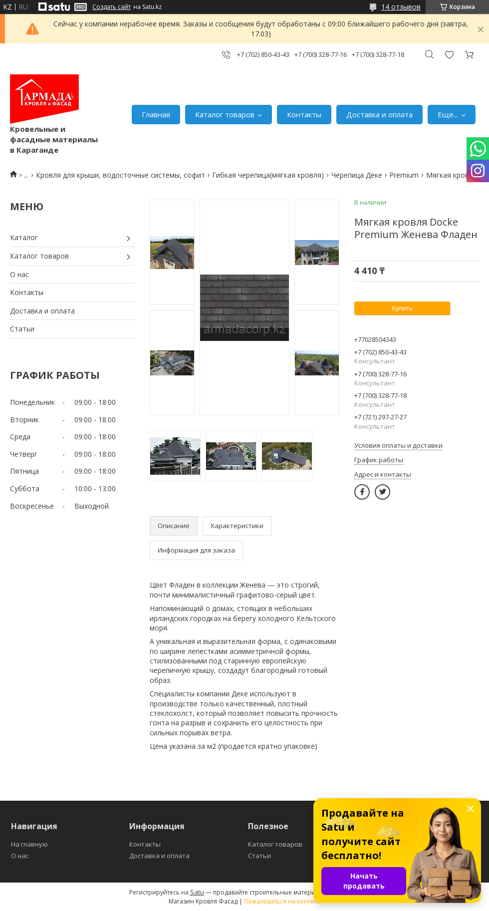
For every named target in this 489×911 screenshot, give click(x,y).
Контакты (304, 114)
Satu (197, 892)
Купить (402, 308)
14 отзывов (401, 6)
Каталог (24, 237)
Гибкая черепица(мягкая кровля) (268, 175)
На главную (29, 844)
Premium (404, 175)
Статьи (22, 328)
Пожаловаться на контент (282, 901)
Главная (156, 114)
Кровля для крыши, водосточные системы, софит (120, 175)
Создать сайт (111, 6)
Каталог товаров (224, 114)
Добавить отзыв (449, 54)
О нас (19, 274)
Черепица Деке (356, 175)
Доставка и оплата (379, 114)
